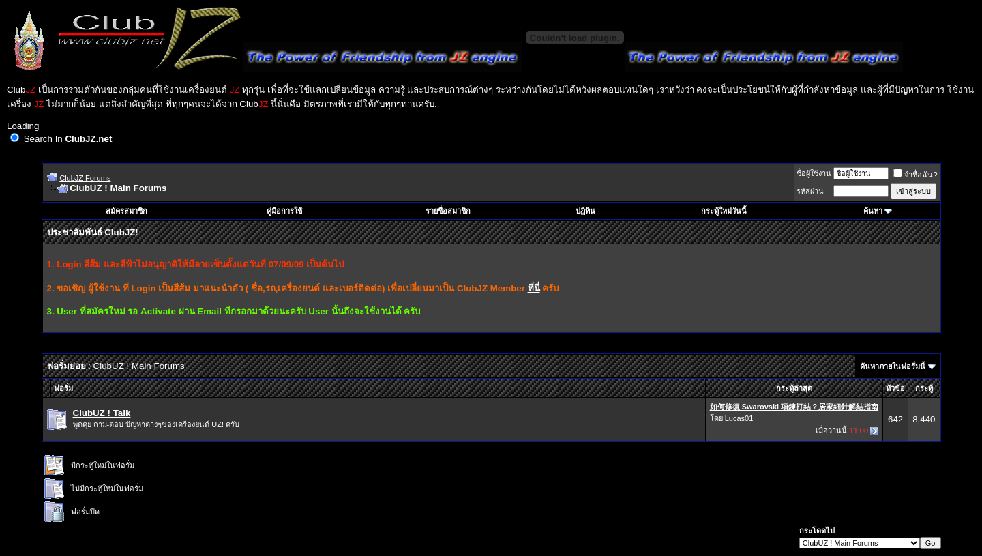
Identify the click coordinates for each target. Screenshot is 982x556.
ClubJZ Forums (84, 178)
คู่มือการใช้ (284, 211)
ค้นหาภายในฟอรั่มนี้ (892, 366)
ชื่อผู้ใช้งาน (814, 173)
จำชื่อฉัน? (915, 175)
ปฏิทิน (585, 211)
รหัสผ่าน (810, 191)
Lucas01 (739, 418)
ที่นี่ (534, 288)
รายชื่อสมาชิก (448, 211)
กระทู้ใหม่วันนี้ (724, 211)
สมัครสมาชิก (126, 211)
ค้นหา (872, 211)
